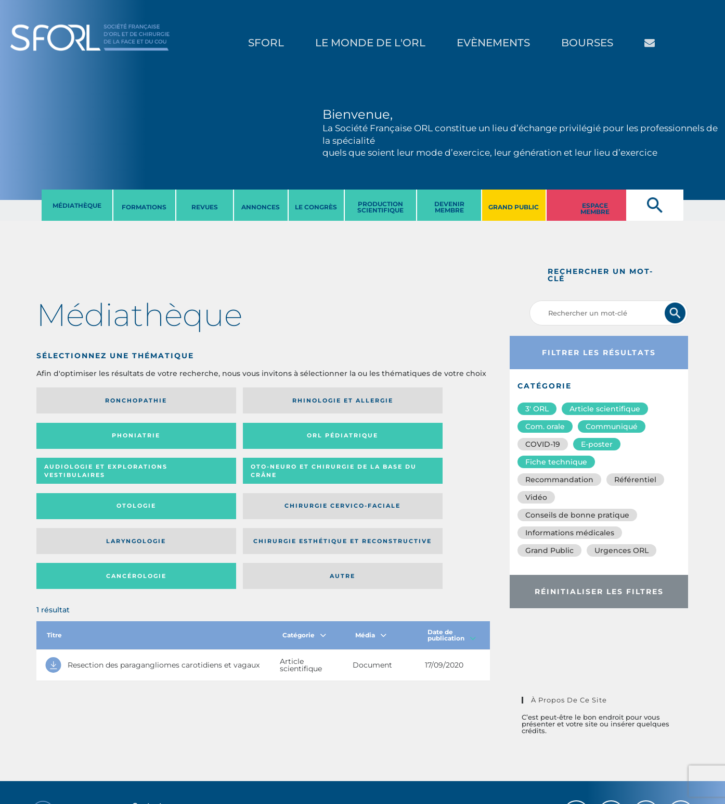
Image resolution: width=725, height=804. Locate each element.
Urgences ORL (621, 550)
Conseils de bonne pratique (577, 515)
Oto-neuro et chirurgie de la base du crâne (192, 439)
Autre (428, 481)
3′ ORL (537, 408)
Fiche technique (556, 462)
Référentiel (635, 479)
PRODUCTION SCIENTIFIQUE (380, 207)
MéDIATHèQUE (77, 205)
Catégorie (304, 544)
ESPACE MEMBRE (595, 209)
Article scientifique (604, 408)
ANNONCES (260, 207)
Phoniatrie (315, 400)
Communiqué (612, 426)
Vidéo (536, 497)
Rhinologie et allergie (188, 401)
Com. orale (545, 426)
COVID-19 (542, 444)
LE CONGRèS (316, 207)
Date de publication (452, 544)
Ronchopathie (88, 400)
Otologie (315, 439)
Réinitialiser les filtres (599, 591)
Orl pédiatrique (428, 400)
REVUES (204, 207)
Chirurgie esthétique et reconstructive (192, 481)
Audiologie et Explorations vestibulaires (74, 439)
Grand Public (549, 550)
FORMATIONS (144, 207)
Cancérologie (315, 481)
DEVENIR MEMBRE (449, 207)
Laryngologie (88, 481)
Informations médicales (569, 532)
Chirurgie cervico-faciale (426, 439)
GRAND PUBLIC (513, 207)
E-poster (597, 444)
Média (370, 544)
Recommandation (559, 479)
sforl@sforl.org (186, 740)
